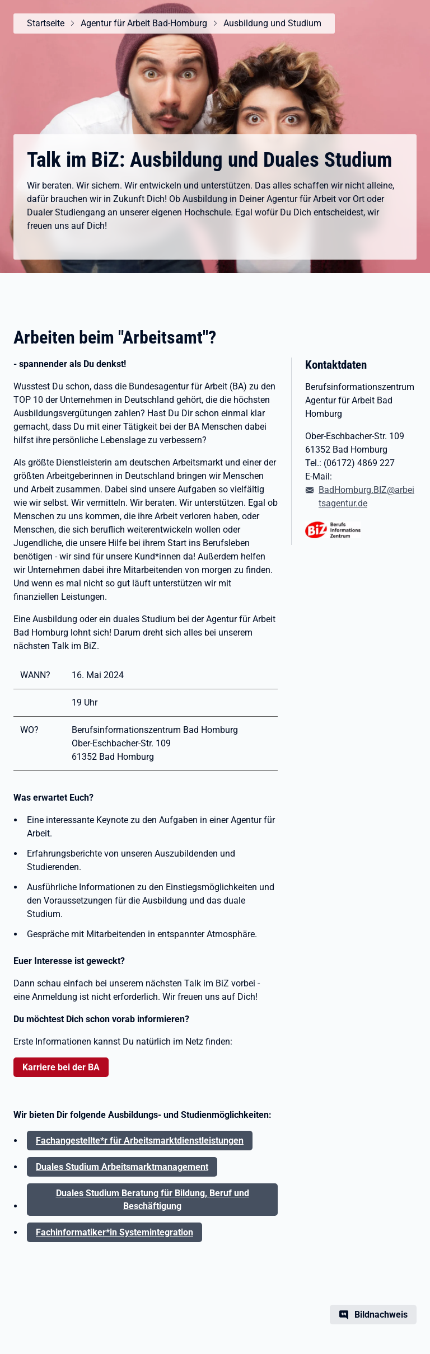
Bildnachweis (381, 1314)
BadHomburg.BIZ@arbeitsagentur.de (366, 497)
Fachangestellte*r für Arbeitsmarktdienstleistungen (140, 1140)
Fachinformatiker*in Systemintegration (114, 1232)
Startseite (45, 23)
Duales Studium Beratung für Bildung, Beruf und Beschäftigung (152, 1199)
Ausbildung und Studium (272, 23)
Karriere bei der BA (61, 1067)
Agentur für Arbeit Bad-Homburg (144, 23)
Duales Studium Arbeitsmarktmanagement (122, 1167)
